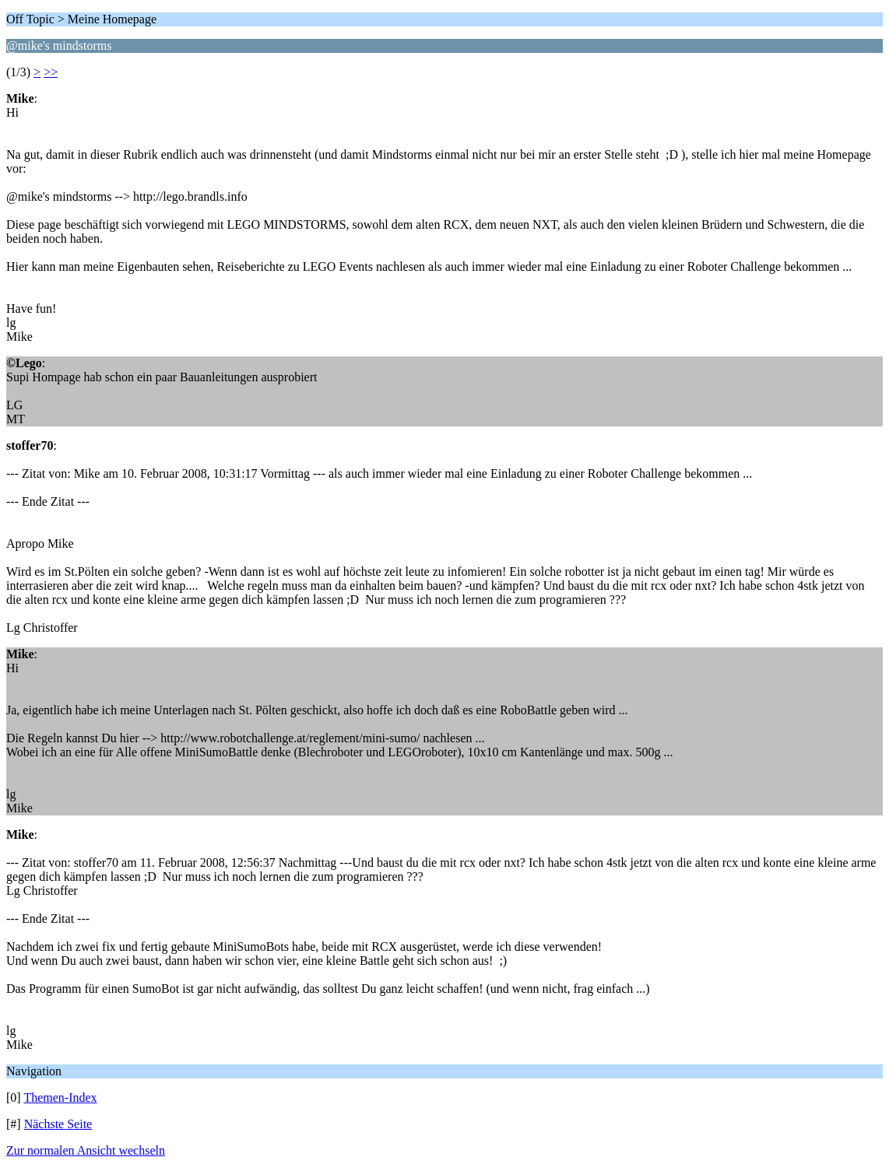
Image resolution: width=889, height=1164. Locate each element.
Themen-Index (60, 1097)
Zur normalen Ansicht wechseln (85, 1150)
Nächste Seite (58, 1124)
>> (51, 72)
